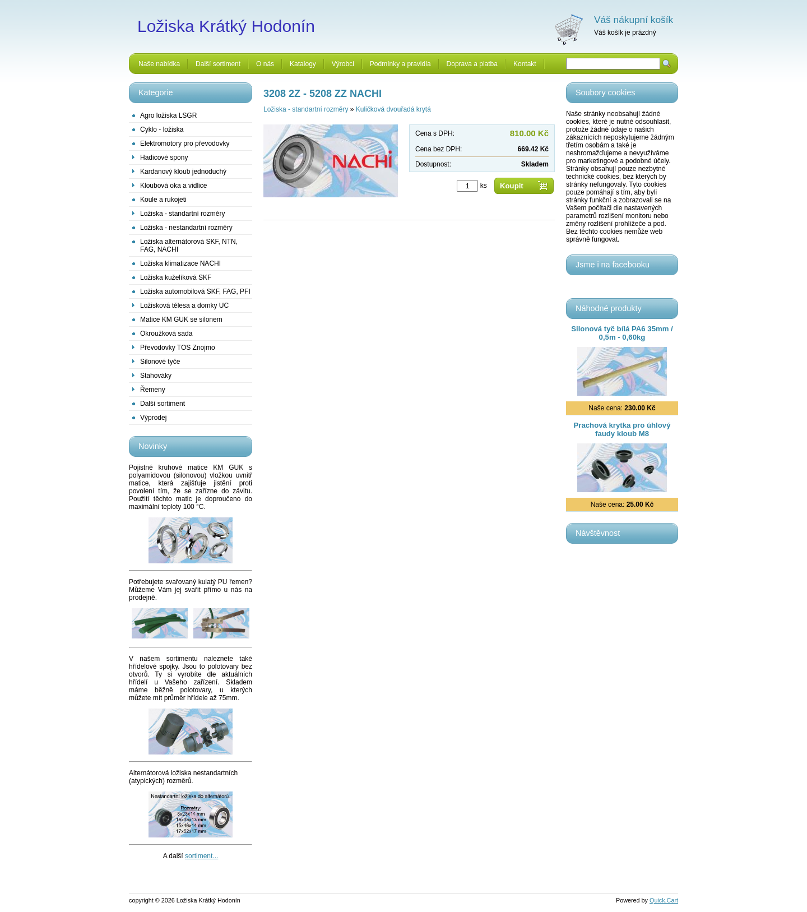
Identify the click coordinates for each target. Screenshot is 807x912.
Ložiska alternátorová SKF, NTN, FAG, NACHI (189, 245)
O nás (265, 64)
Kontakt (524, 64)
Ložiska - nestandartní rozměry (186, 228)
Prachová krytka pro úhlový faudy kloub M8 (622, 429)
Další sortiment (218, 64)
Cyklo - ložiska (161, 129)
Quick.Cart (664, 900)
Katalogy (303, 64)
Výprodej (153, 418)
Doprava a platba (472, 64)
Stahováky (155, 375)
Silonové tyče (160, 361)
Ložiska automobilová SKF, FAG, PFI (195, 291)
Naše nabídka (159, 64)
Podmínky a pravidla (400, 64)
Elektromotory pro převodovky (184, 143)
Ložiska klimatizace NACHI (180, 263)
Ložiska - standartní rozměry (182, 213)
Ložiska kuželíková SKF (175, 277)
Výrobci (343, 64)
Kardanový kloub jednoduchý (183, 171)
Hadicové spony (164, 157)
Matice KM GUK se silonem (181, 319)
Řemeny (152, 389)
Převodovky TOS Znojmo (177, 347)
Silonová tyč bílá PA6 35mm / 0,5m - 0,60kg (622, 333)
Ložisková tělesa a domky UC (184, 305)
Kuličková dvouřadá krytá (393, 109)
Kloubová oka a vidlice (173, 185)
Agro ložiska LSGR (168, 115)
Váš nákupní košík (633, 19)
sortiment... (201, 856)
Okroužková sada (166, 333)
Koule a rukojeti (163, 199)
